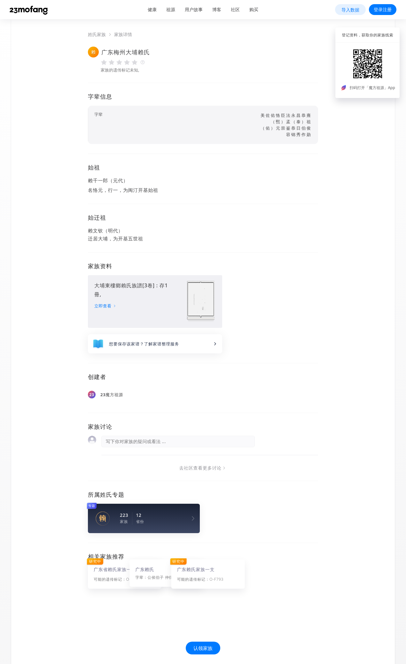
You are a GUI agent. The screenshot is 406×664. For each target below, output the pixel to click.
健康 (152, 9)
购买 (253, 9)
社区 (235, 9)
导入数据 (350, 10)
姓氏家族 (97, 34)
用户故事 (194, 9)
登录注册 (383, 9)
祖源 (170, 9)
